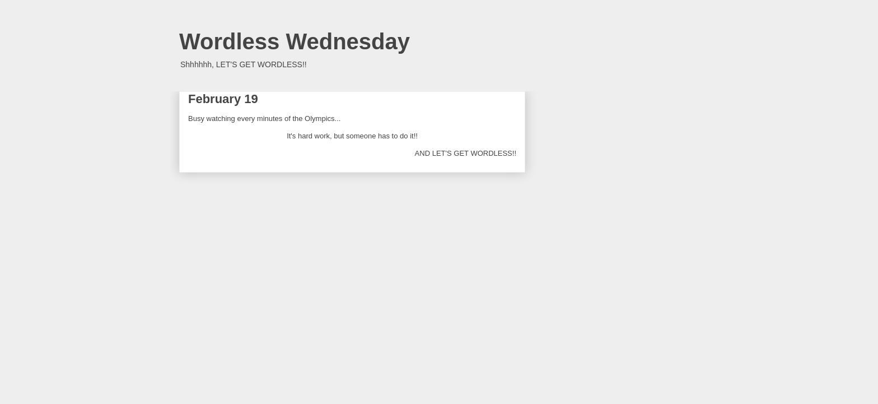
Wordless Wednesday (294, 41)
